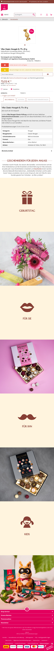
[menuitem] (5, 14)
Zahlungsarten (29, 637)
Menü (4, 14)
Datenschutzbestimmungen (18, 78)
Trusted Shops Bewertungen (38, 99)
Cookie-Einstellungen (20, 643)
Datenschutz (36, 640)
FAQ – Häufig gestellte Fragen (42, 637)
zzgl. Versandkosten (11, 85)
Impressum (44, 640)
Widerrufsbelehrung (33, 643)
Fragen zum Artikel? (8, 96)
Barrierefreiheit (9, 643)
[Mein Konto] (47, 14)
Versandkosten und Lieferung (16, 637)
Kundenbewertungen (33, 633)
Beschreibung (10, 99)
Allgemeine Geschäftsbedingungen (22, 640)
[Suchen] (34, 14)
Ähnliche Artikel (7, 151)
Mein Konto (8, 640)
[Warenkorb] (51, 14)
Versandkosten (28, 627)
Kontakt (5, 637)
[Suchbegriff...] (25, 14)
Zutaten (21, 99)
